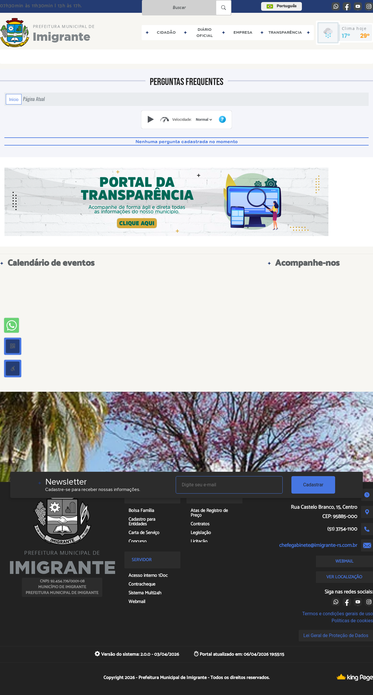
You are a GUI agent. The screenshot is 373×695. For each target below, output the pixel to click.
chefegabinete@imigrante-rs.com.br (318, 545)
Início (13, 99)
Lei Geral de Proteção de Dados (335, 635)
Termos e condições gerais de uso (337, 613)
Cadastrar (313, 484)
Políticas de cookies (352, 620)
